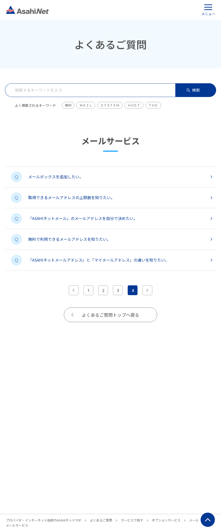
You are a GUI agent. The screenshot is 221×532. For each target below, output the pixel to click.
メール (194, 520)
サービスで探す (132, 520)
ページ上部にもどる (207, 519)
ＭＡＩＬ (86, 105)
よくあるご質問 (101, 520)
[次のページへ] (147, 290)
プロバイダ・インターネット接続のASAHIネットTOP (43, 520)
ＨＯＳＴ (134, 105)
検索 (193, 90)
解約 (68, 105)
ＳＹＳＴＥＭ (109, 105)
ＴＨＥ (153, 105)
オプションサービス (166, 520)
